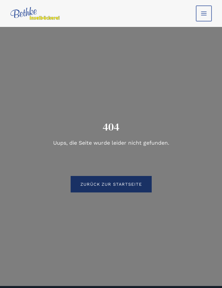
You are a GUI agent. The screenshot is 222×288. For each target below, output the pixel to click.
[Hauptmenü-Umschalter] (203, 13)
